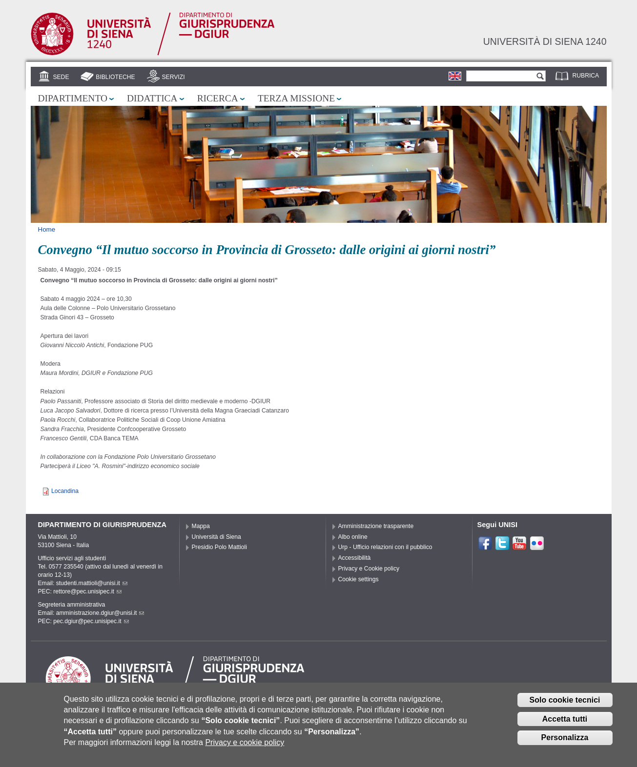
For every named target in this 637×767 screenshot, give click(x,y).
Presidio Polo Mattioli (219, 547)
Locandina (65, 491)
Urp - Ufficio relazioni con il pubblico (385, 547)
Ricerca (217, 98)
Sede (61, 77)
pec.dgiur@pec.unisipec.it (90, 621)
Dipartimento (72, 98)
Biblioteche (115, 77)
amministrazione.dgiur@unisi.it (100, 613)
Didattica (152, 98)
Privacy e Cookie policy (369, 568)
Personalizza (565, 738)
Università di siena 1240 (545, 41)
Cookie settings (358, 579)
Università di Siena (216, 536)
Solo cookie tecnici (565, 700)
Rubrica (586, 75)
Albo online (353, 536)
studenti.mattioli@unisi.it (91, 583)
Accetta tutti (564, 719)
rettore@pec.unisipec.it (87, 591)
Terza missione (296, 98)
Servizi (173, 77)
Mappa (201, 526)
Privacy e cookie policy (244, 743)
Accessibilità (354, 557)
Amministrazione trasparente (376, 526)
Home (47, 229)
